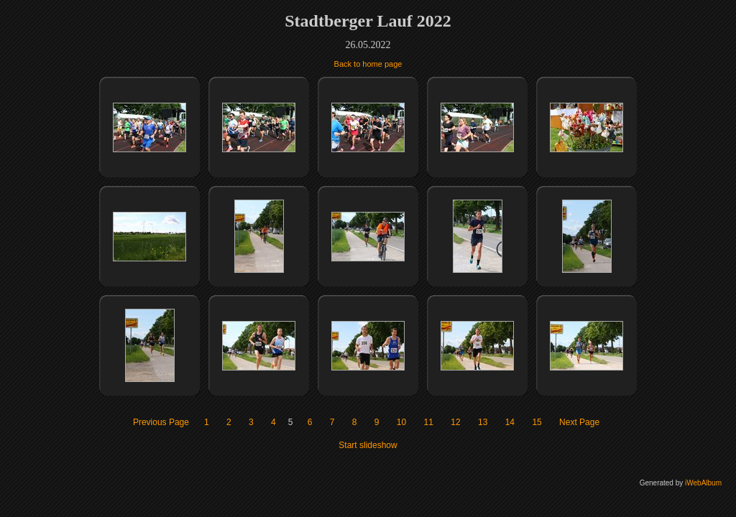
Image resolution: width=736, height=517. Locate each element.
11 (428, 422)
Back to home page (368, 64)
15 (536, 422)
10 (401, 422)
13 (482, 422)
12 (455, 422)
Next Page (579, 422)
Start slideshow (368, 445)
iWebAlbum (703, 483)
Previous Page (161, 422)
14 (510, 422)
